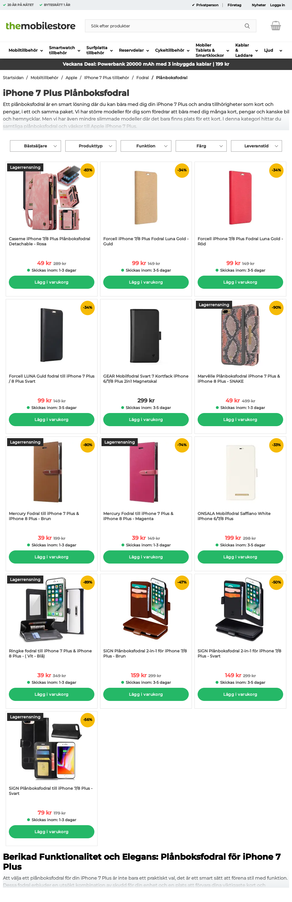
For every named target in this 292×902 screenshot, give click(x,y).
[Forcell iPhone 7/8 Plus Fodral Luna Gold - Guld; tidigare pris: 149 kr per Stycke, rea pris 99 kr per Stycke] (146, 207)
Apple (71, 77)
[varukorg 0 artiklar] (275, 25)
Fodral (142, 77)
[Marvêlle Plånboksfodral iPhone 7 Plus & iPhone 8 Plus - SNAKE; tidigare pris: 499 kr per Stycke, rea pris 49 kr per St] (240, 344)
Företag (234, 5)
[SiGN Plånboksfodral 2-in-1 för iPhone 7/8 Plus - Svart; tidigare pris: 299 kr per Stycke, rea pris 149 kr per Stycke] (240, 619)
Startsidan (13, 77)
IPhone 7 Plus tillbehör (106, 77)
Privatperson (206, 5)
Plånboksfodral (171, 77)
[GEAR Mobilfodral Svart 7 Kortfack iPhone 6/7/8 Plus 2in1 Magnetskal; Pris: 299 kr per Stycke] (146, 344)
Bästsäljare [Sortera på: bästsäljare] (35, 146)
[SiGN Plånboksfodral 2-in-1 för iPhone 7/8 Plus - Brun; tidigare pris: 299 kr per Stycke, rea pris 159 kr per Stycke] (146, 619)
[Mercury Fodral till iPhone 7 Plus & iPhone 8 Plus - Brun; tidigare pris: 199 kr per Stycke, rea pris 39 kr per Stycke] (51, 482)
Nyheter (259, 5)
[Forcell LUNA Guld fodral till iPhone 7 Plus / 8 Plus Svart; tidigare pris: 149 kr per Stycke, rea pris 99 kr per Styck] (51, 344)
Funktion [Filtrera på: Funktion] (145, 146)
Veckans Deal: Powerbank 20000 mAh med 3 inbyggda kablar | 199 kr (146, 64)
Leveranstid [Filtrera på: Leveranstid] (256, 146)
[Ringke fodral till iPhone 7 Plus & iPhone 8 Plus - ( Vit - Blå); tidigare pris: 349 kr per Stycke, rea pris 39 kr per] (51, 619)
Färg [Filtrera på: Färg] (201, 146)
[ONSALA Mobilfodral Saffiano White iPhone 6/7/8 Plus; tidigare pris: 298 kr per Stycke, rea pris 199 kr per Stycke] (240, 482)
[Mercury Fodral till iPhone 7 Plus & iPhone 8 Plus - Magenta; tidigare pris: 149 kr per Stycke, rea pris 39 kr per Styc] (146, 482)
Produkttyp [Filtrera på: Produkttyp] (91, 146)
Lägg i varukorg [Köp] (51, 282)
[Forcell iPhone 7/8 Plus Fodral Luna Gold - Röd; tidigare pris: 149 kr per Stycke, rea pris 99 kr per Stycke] (240, 207)
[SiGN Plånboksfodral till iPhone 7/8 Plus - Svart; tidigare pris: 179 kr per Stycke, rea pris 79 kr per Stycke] (51, 756)
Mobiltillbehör (44, 77)
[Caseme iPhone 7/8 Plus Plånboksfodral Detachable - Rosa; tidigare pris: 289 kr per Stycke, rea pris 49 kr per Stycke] (51, 207)
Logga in (277, 5)
